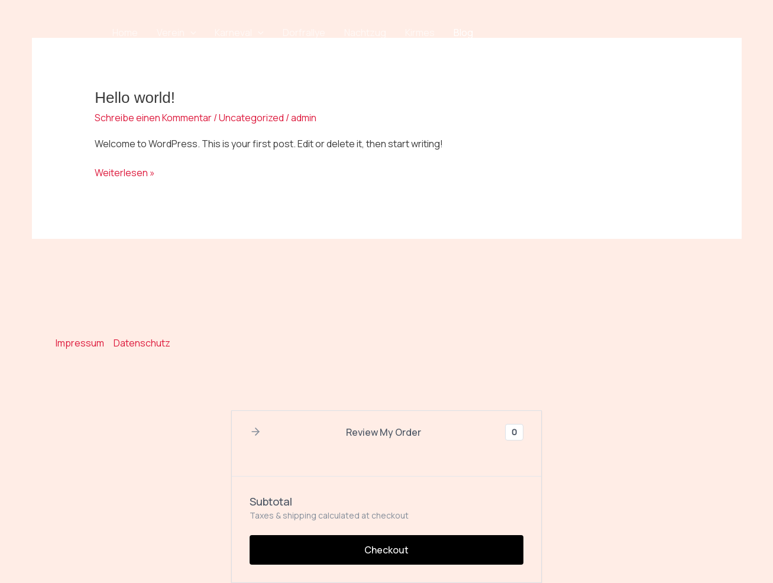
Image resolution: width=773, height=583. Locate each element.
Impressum (80, 342)
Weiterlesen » (125, 172)
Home (125, 32)
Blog (463, 32)
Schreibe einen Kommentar (153, 117)
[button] (190, 32)
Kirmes (420, 32)
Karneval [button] (239, 32)
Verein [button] (176, 32)
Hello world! (135, 97)
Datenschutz (142, 342)
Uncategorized (251, 117)
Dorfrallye (304, 32)
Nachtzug (365, 32)
